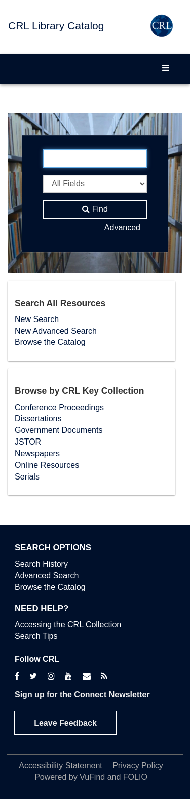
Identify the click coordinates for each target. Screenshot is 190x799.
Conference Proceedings (59, 407)
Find (95, 209)
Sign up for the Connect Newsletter (82, 694)
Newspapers (37, 453)
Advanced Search (47, 575)
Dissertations (38, 418)
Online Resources (47, 465)
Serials (27, 476)
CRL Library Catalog (56, 25)
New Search (37, 319)
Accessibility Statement (60, 765)
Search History (41, 564)
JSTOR (28, 441)
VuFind (92, 777)
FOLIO (135, 777)
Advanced (122, 227)
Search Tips (36, 636)
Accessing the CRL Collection (68, 624)
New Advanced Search (56, 331)
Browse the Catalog (50, 342)
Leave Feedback (65, 722)
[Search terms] (95, 158)
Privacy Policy (137, 765)
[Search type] (95, 184)
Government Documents (58, 430)
